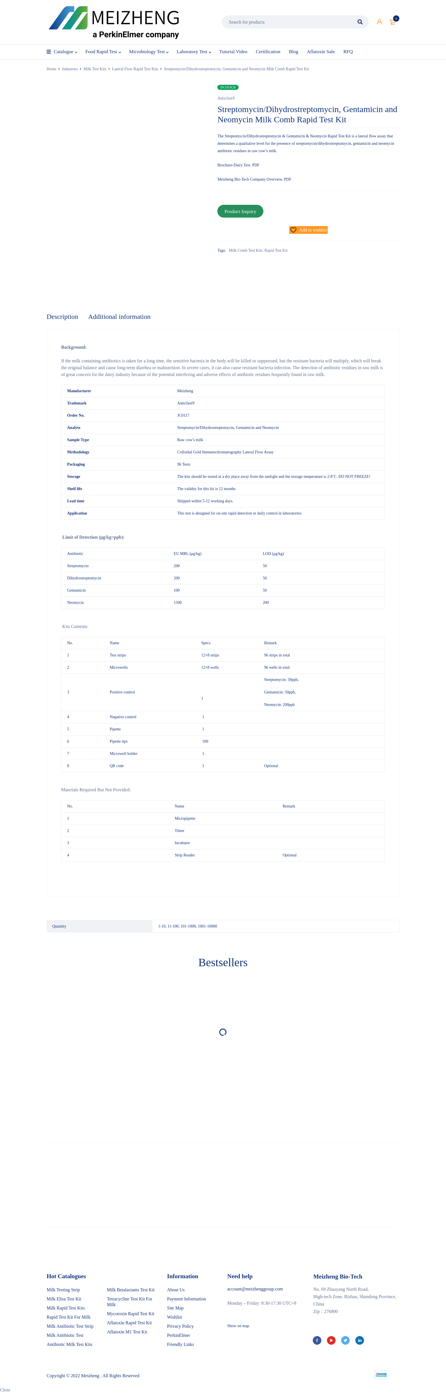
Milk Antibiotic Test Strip (70, 1326)
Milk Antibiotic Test (65, 1335)
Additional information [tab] (120, 317)
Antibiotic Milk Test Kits (69, 1344)
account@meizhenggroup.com (255, 1289)
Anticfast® (226, 98)
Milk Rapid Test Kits (66, 1308)
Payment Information (186, 1299)
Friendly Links (180, 1344)
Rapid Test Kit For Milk (68, 1317)
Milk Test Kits (94, 69)
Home (51, 69)
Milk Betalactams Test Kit (131, 1290)
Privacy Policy (180, 1326)
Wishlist (174, 1317)
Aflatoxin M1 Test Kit (127, 1332)
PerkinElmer (178, 1335)
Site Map (175, 1308)
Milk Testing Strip (63, 1290)
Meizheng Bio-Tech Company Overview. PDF (254, 179)
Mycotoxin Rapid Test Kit (130, 1314)
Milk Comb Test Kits (246, 250)
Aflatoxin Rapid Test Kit (129, 1323)
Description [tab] (63, 317)
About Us (176, 1290)
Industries (70, 69)
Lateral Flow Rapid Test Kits (135, 69)
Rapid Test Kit (276, 250)
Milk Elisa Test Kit (64, 1299)
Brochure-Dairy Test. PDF (238, 165)
